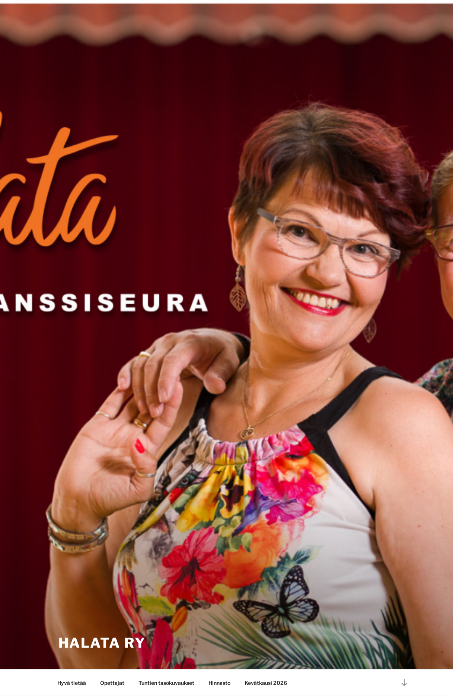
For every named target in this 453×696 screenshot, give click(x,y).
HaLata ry (102, 643)
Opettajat (112, 683)
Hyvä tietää (71, 683)
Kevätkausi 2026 (266, 683)
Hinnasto (219, 683)
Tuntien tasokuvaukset (166, 683)
